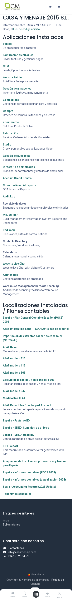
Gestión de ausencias (16, 155)
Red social (9, 230)
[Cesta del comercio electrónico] (50, 6)
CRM (6, 66)
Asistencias (10, 274)
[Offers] (48, 593)
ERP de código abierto (26, 29)
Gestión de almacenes (17, 88)
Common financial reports (19, 185)
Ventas (7, 43)
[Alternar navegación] (65, 7)
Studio (7, 144)
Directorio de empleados (19, 166)
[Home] (12, 593)
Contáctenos (16, 548)
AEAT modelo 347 (14, 391)
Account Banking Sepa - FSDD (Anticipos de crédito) (36, 328)
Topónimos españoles (17, 493)
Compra (8, 111)
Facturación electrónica (18, 55)
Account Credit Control (17, 178)
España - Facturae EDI (17, 420)
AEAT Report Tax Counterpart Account (27, 405)
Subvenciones (11, 524)
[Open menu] (36, 594)
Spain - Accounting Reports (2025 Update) (29, 486)
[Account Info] (59, 593)
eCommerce (11, 122)
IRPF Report (10, 446)
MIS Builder (10, 214)
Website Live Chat (14, 263)
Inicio (6, 520)
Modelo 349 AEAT (14, 398)
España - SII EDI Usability (18, 434)
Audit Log (9, 196)
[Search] (24, 593)
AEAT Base (10, 347)
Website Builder (13, 77)
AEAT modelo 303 (14, 372)
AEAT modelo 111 (14, 358)
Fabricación (10, 133)
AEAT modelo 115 (14, 365)
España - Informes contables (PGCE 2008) (29, 472)
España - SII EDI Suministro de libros (26, 427)
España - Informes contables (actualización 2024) (34, 479)
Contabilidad (11, 99)
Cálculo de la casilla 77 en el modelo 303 (28, 379)
